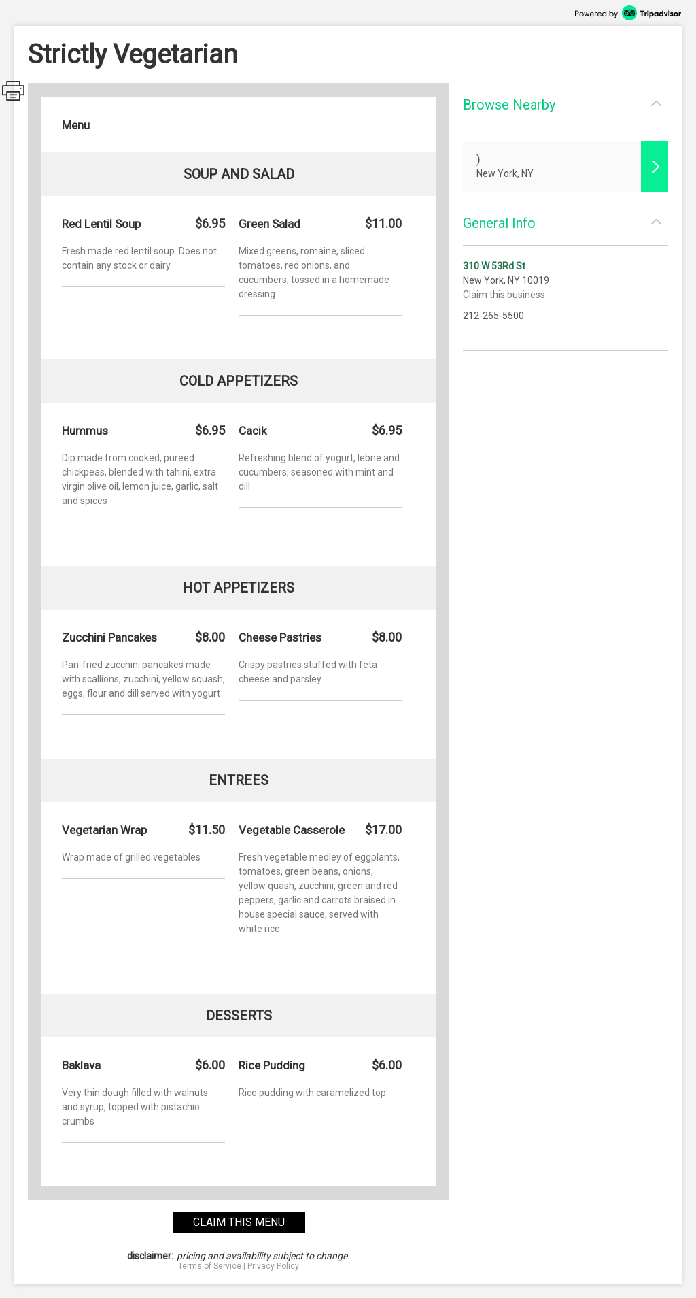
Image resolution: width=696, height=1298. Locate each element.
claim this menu (239, 1222)
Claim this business (504, 294)
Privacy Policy (273, 1266)
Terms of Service (209, 1266)
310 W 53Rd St (494, 266)
